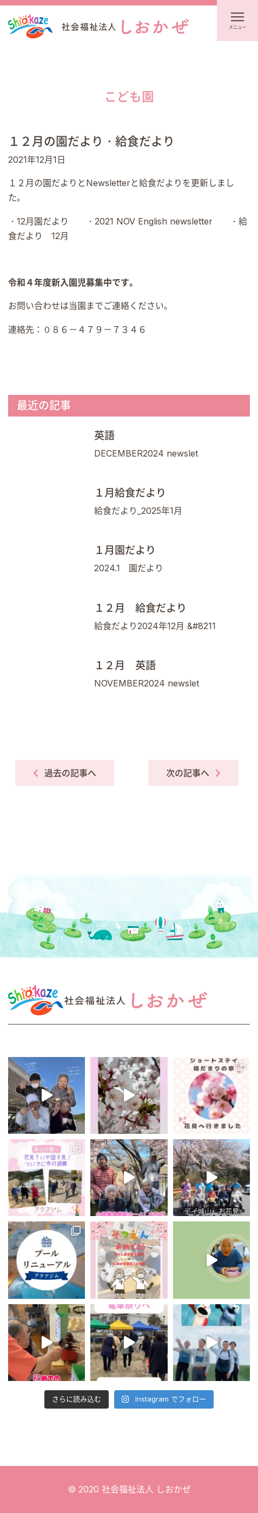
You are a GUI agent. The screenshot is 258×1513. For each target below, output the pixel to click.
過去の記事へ (70, 773)
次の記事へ (187, 773)
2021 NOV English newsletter (154, 221)
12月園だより (43, 221)
